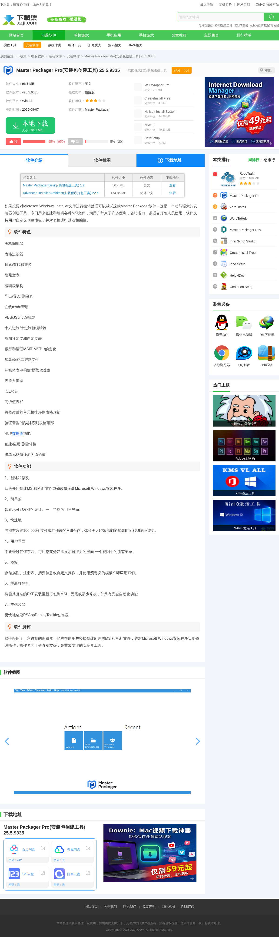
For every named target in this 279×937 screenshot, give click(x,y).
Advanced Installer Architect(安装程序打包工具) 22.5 (61, 193)
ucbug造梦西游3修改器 (264, 25)
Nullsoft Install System (160, 111)
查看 (172, 185)
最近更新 (206, 4)
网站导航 (243, 4)
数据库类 (54, 45)
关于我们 (110, 906)
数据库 (17, 433)
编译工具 (74, 45)
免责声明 (149, 906)
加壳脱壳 (94, 45)
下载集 (22, 56)
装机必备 (225, 4)
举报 (265, 70)
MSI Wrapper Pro (156, 85)
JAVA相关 (135, 45)
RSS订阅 (187, 906)
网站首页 (91, 906)
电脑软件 (37, 56)
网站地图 (168, 906)
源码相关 (114, 45)
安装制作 (32, 45)
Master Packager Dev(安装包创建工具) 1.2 (54, 185)
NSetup (149, 125)
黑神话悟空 (206, 25)
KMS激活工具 (223, 25)
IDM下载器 (241, 25)
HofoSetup (152, 138)
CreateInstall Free (157, 98)
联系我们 (129, 906)
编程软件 (55, 56)
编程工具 (10, 45)
